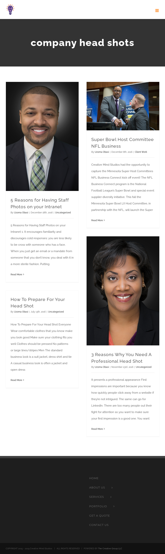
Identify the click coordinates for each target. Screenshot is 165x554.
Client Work (141, 152)
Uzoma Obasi (21, 212)
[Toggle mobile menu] (157, 11)
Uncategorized (63, 212)
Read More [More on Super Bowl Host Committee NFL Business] (97, 220)
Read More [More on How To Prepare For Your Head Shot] (16, 380)
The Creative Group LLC (110, 548)
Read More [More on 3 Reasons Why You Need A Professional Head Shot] (97, 429)
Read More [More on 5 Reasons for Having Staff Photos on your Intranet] (16, 274)
